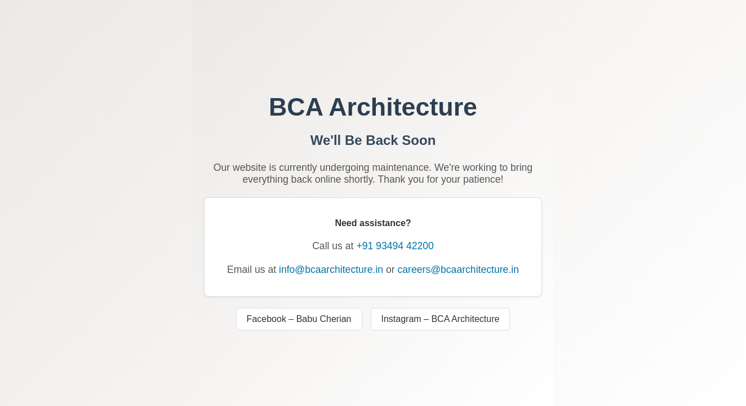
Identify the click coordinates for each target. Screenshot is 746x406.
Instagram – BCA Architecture (440, 319)
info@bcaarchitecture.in (331, 269)
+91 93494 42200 (394, 245)
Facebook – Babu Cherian (299, 319)
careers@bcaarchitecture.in (458, 269)
